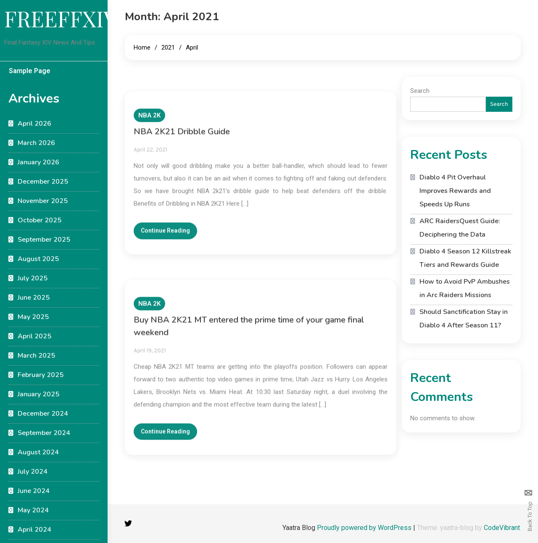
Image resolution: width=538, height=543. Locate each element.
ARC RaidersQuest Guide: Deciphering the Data (459, 227)
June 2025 (34, 297)
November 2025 (43, 201)
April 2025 (34, 336)
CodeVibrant (502, 528)
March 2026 (36, 143)
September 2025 (44, 239)
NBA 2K (149, 121)
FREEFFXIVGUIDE (94, 18)
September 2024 (44, 433)
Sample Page (29, 71)
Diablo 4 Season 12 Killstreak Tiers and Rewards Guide (465, 258)
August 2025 (38, 259)
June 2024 (34, 491)
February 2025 (40, 375)
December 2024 (43, 413)
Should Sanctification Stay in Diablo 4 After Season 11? (463, 318)
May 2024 (33, 510)
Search (420, 91)
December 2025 (43, 181)
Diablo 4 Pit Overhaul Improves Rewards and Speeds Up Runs (455, 191)
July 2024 (32, 471)
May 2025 (33, 317)
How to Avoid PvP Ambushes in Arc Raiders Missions (464, 288)
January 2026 (38, 162)
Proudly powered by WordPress (365, 528)
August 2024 (38, 452)
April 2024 (34, 529)
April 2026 (34, 123)
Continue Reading (165, 236)
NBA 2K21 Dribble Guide (182, 137)
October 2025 (39, 220)
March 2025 (36, 355)
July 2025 (32, 278)
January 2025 (38, 394)
